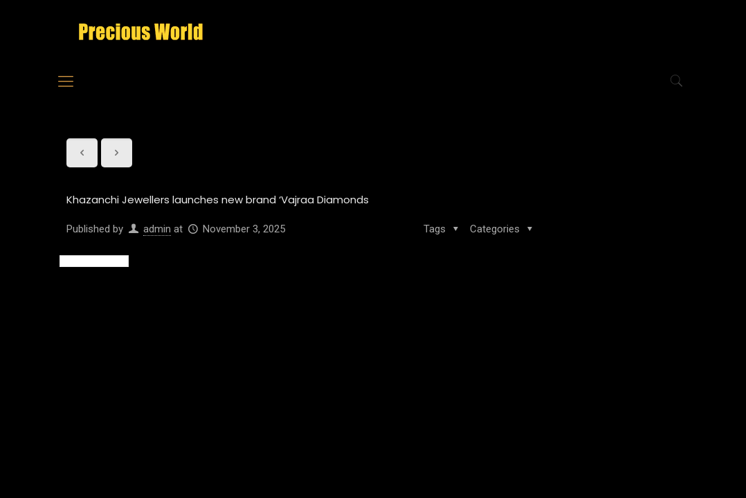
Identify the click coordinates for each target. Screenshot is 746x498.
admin (157, 229)
